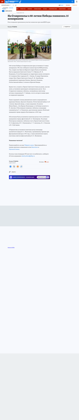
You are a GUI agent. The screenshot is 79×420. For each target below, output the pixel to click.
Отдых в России (62, 8)
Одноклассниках (14, 149)
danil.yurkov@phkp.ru (28, 156)
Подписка (74, 5)
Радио (62, 5)
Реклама (68, 5)
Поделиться (66, 27)
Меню (1, 1)
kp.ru (47, 162)
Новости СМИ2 (11, 247)
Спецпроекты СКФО (53, 8)
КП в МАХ (45, 8)
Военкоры (30, 8)
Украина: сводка (37, 8)
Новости (16, 8)
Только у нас (23, 8)
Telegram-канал (29, 145)
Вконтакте (35, 147)
